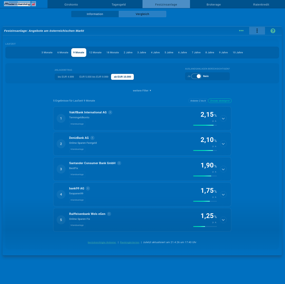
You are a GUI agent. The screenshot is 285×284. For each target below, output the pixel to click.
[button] (142, 118)
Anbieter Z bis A (198, 101)
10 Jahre (241, 52)
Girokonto (71, 4)
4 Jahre (155, 52)
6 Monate (60, 52)
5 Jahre (169, 52)
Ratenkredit (261, 4)
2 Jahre (127, 52)
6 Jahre (183, 52)
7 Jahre (197, 52)
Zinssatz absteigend (220, 101)
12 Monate (93, 52)
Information (95, 14)
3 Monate (43, 52)
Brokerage (214, 4)
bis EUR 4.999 (65, 76)
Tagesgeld (119, 4)
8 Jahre (212, 52)
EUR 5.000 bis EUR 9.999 (94, 76)
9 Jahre (226, 52)
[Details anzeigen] (223, 118)
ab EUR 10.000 (125, 76)
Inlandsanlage (77, 124)
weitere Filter (142, 90)
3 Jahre (141, 52)
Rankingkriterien (130, 242)
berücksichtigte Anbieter (102, 242)
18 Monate (111, 52)
